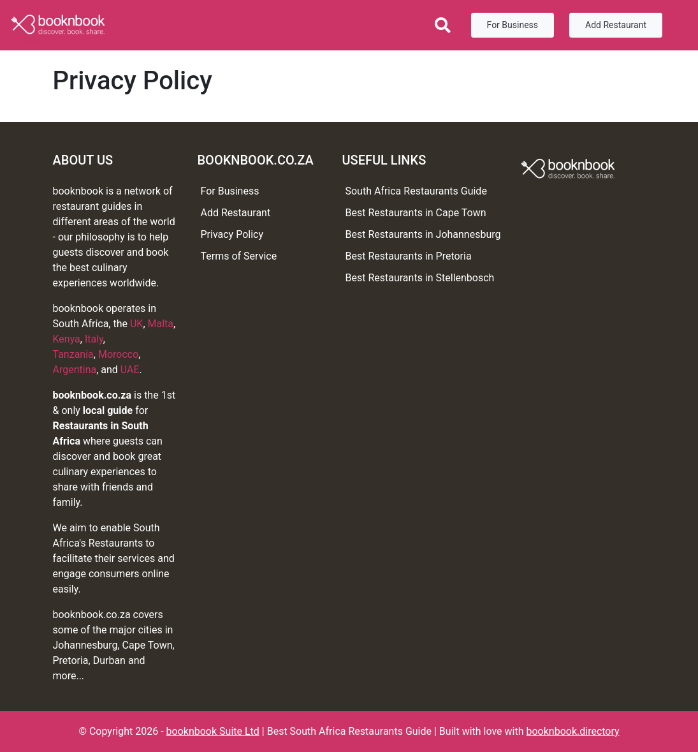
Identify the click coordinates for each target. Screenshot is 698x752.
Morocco (118, 354)
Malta (161, 324)
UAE (130, 370)
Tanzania (73, 354)
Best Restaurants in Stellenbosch (419, 278)
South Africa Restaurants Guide (415, 191)
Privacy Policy (231, 234)
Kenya (66, 339)
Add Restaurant (615, 25)
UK (136, 324)
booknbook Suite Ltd (212, 731)
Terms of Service (238, 256)
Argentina (75, 370)
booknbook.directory (572, 731)
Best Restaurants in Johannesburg (422, 234)
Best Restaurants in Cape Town (415, 213)
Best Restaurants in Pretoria (408, 256)
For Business (512, 25)
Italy (94, 339)
